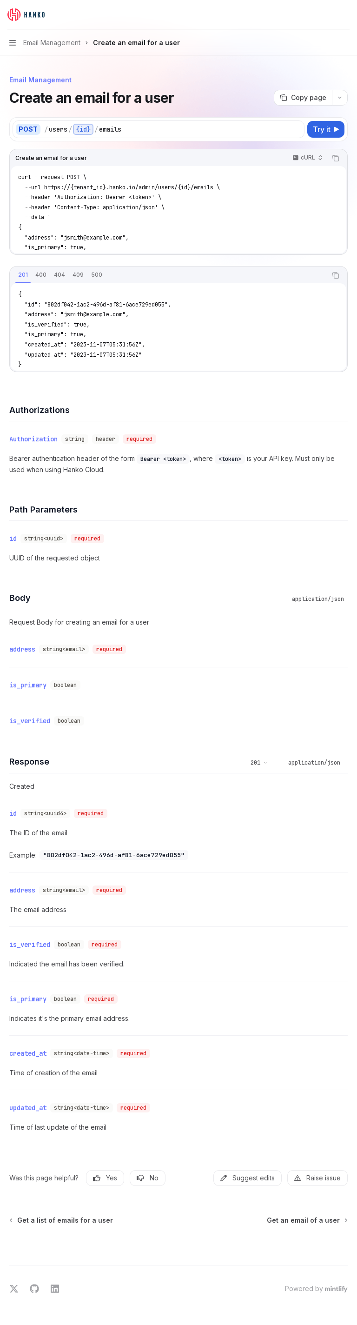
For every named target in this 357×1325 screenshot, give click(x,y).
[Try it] (325, 129)
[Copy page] (303, 98)
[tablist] (168, 275)
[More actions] (345, 14)
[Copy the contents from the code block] (336, 158)
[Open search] (327, 14)
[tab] (23, 274)
